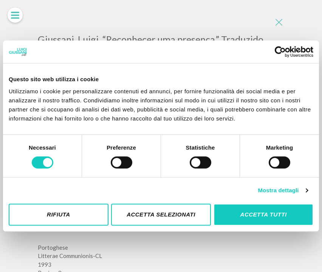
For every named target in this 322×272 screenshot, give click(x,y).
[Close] (278, 22)
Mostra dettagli (278, 190)
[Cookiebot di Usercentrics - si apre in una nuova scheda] (280, 51)
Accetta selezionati (161, 214)
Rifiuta (58, 214)
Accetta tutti (263, 214)
